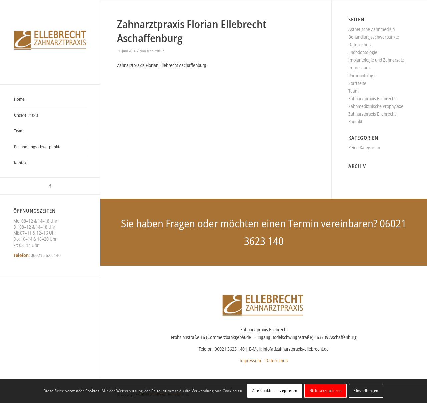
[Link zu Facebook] (50, 186)
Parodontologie (362, 75)
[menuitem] (50, 99)
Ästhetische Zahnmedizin (371, 29)
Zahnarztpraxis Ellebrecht (372, 98)
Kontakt (355, 121)
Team (353, 91)
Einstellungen (366, 390)
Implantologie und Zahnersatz (376, 60)
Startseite (357, 83)
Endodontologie (362, 52)
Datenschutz (359, 44)
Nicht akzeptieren (325, 390)
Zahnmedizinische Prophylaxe (375, 106)
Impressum (359, 67)
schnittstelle (155, 50)
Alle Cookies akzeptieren (274, 390)
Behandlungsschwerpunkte (373, 37)
